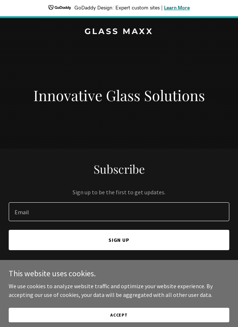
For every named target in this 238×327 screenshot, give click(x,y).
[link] (119, 32)
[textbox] (119, 211)
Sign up (119, 240)
